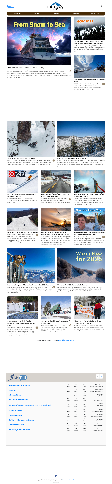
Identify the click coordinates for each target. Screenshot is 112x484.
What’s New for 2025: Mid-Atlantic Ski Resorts (72, 285)
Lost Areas (75, 14)
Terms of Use (72, 480)
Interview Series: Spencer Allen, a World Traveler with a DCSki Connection (30, 285)
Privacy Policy (65, 480)
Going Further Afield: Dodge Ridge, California (71, 158)
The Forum (56, 14)
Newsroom (17, 14)
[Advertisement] (56, 106)
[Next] (101, 376)
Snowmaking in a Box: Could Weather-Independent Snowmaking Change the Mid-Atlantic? (21, 323)
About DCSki (95, 14)
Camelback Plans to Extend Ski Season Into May (22, 232)
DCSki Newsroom (66, 340)
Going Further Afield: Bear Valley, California (21, 158)
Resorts (36, 14)
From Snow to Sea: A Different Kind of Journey (25, 67)
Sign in (10, 6)
